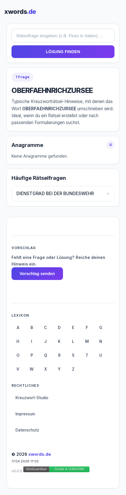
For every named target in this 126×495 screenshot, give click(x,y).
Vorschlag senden (37, 273)
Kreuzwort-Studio (32, 397)
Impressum (25, 414)
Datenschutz (27, 430)
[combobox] (63, 35)
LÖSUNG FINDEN (63, 51)
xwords (20, 11)
